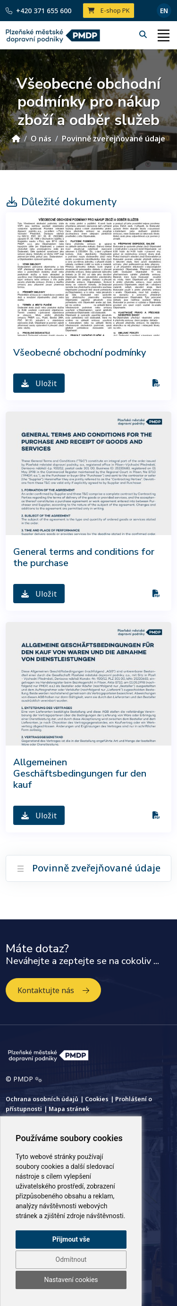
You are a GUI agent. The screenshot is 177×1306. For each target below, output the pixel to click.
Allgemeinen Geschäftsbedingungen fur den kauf (79, 773)
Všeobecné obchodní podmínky (79, 352)
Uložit (39, 383)
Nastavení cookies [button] (71, 1279)
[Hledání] (144, 34)
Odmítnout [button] (71, 1259)
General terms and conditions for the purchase (83, 557)
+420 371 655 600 (38, 10)
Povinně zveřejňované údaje (113, 138)
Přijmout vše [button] (71, 1239)
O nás (41, 138)
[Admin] (38, 1079)
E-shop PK (109, 10)
